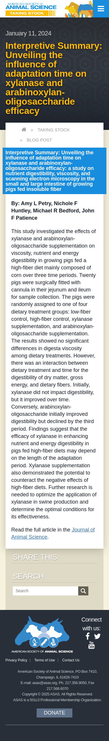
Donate (54, 713)
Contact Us (70, 660)
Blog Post (39, 139)
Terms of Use (44, 660)
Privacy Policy (16, 660)
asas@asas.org (44, 683)
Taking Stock (53, 129)
